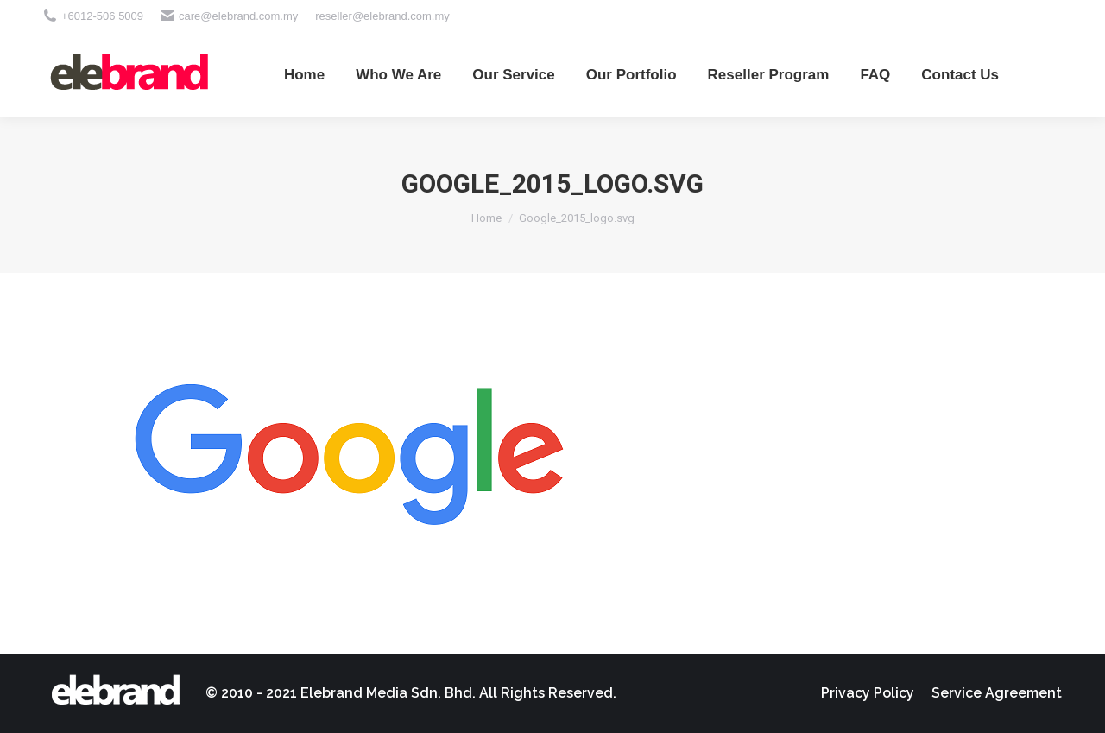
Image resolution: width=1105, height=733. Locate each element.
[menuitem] (304, 74)
